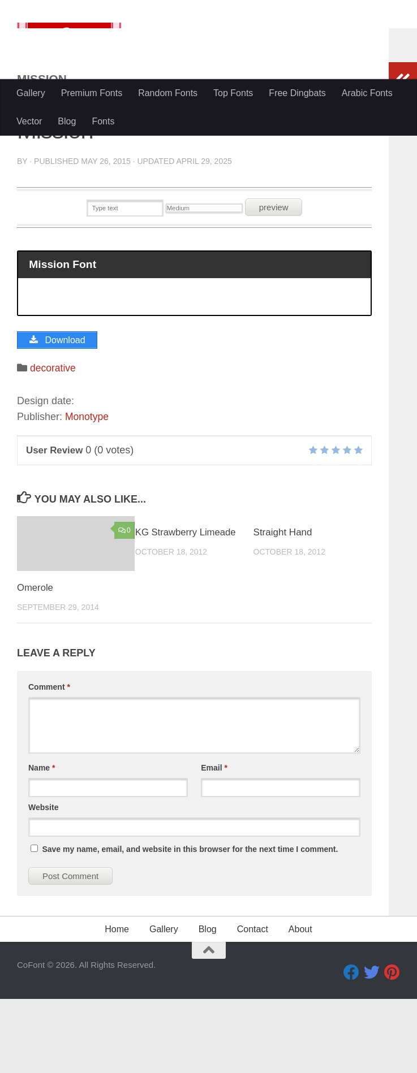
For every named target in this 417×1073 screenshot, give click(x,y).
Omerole (35, 661)
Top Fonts (233, 93)
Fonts (103, 121)
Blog (67, 121)
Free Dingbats (297, 93)
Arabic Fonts (367, 93)
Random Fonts (167, 93)
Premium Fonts (91, 93)
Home (117, 1003)
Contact (252, 1003)
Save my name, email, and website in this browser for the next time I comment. (190, 923)
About (300, 1003)
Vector (29, 121)
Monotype (87, 491)
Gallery (30, 93)
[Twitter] (372, 1046)
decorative (53, 442)
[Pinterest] (392, 1046)
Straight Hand (282, 606)
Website (43, 881)
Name (41, 841)
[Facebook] (351, 1046)
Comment (49, 760)
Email (214, 841)
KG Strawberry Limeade (186, 606)
